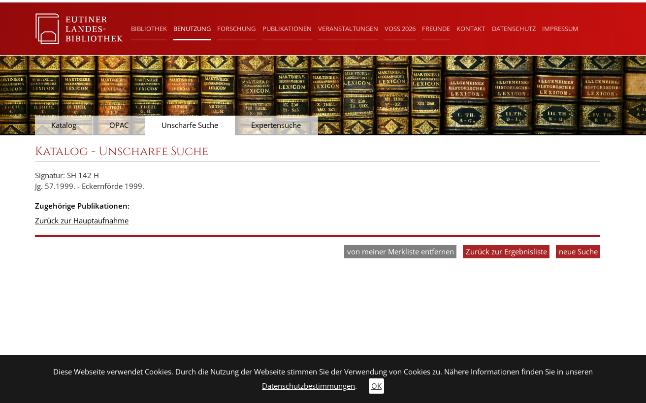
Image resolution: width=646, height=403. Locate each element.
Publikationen (287, 28)
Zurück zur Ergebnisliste (506, 252)
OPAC (119, 125)
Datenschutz (514, 28)
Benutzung (192, 28)
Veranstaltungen (348, 28)
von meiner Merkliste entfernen (400, 252)
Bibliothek (149, 28)
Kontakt (470, 28)
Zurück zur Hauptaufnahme (82, 221)
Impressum (560, 28)
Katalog (63, 125)
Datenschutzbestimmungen (308, 386)
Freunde (436, 28)
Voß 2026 (400, 28)
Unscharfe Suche (190, 125)
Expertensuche (276, 125)
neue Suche (578, 252)
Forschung (236, 28)
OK (376, 386)
